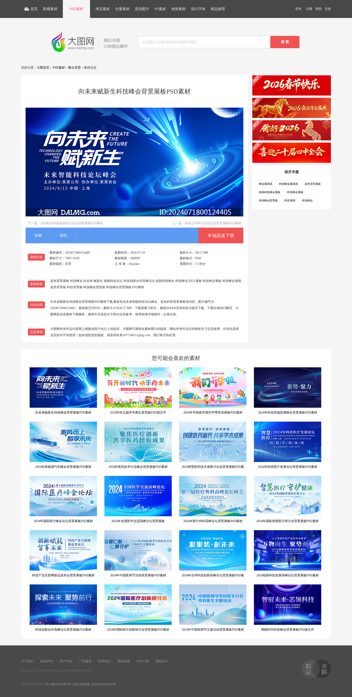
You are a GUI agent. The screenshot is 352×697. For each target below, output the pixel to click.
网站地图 (124, 661)
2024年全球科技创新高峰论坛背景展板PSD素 (212, 553)
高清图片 (142, 9)
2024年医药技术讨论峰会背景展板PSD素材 (138, 445)
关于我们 (27, 661)
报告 (63, 235)
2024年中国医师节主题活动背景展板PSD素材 (212, 607)
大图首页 (43, 67)
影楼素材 (50, 9)
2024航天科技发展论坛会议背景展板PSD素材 (71, 223)
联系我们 (104, 661)
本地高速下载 (220, 235)
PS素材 (160, 9)
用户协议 (66, 661)
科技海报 (289, 200)
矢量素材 (122, 9)
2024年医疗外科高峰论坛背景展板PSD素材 (212, 499)
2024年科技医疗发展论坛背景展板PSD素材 (287, 445)
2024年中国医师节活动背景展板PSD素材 (138, 553)
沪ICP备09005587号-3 (58, 684)
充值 (328, 9)
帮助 (318, 9)
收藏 (38, 235)
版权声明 (46, 661)
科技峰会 (307, 200)
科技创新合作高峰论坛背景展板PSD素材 (63, 607)
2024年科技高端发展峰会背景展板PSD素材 (287, 390)
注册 (309, 9)
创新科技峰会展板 (269, 192)
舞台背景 (74, 67)
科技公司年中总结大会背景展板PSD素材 (213, 223)
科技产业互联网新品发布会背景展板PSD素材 (63, 553)
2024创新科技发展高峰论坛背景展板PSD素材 (287, 553)
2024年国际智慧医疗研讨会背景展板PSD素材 (287, 499)
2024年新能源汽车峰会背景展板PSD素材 (63, 445)
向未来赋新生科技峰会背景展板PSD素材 (63, 390)
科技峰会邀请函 (288, 183)
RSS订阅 (143, 661)
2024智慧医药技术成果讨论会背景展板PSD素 (212, 445)
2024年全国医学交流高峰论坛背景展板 (138, 499)
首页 (34, 9)
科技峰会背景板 (268, 200)
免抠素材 (178, 9)
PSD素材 (76, 9)
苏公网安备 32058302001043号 (95, 684)
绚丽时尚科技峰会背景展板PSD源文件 (287, 607)
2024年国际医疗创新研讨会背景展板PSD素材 (138, 607)
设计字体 (198, 9)
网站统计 (162, 661)
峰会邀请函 (265, 183)
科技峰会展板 (295, 192)
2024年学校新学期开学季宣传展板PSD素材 (212, 390)
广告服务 (85, 661)
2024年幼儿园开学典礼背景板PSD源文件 (138, 390)
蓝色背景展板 (313, 183)
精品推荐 (218, 9)
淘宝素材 (102, 9)
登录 (298, 9)
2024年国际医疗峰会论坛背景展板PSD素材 (63, 499)
